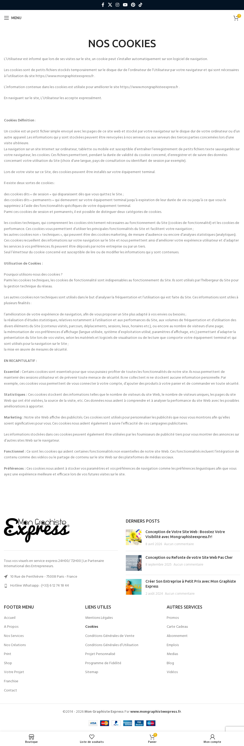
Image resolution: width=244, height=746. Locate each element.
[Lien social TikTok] (140, 5)
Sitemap (91, 672)
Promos (173, 618)
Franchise (11, 681)
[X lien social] (110, 5)
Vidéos (172, 672)
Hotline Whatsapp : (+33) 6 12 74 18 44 (39, 586)
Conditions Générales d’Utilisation (111, 645)
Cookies (91, 627)
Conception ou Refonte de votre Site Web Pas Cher (189, 557)
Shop (8, 663)
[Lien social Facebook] (103, 5)
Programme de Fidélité (103, 663)
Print (7, 654)
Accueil (9, 618)
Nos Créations (15, 645)
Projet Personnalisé (100, 654)
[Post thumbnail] (134, 538)
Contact (10, 690)
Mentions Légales (99, 618)
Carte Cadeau (177, 627)
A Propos (11, 627)
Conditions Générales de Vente (109, 636)
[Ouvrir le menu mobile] (12, 18)
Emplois (173, 645)
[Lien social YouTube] (125, 5)
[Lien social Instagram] (117, 5)
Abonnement (177, 636)
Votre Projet (14, 672)
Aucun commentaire (179, 544)
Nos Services (14, 636)
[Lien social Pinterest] (133, 5)
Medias (172, 654)
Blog (170, 663)
